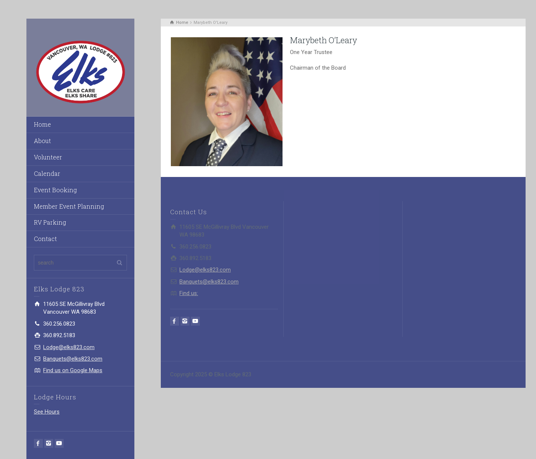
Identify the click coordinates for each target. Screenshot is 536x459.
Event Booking (55, 190)
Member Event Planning (69, 206)
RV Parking (50, 222)
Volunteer (48, 157)
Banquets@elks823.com (72, 358)
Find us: (188, 293)
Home (42, 124)
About (42, 141)
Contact (45, 239)
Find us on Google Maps (72, 370)
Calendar (47, 173)
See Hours (47, 411)
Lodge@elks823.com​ (69, 347)
